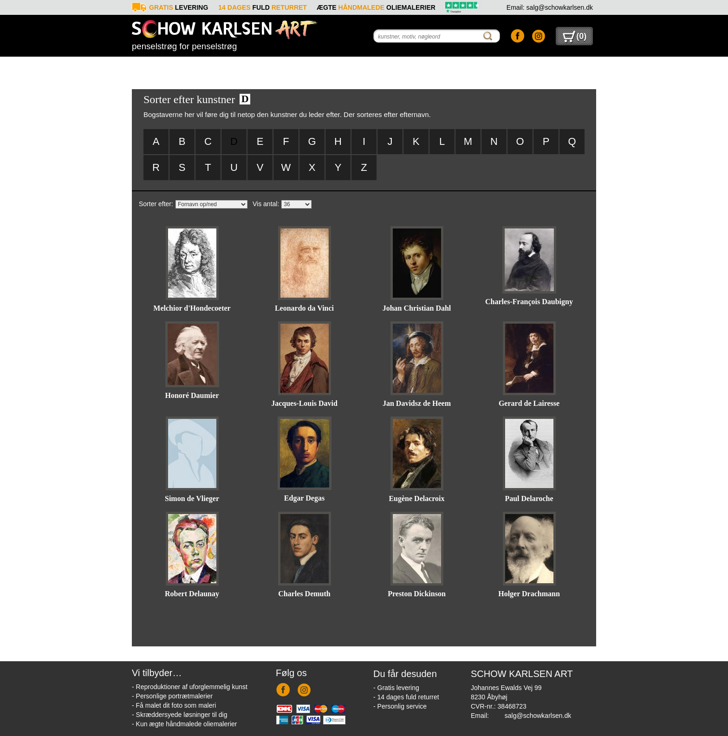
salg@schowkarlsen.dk (538, 715)
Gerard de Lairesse (529, 403)
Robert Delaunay (192, 594)
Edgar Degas (304, 498)
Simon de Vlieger (192, 498)
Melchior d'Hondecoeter (191, 308)
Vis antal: (266, 204)
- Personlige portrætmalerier (172, 696)
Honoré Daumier (192, 395)
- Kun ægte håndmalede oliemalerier (184, 724)
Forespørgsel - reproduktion (402, 67)
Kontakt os (557, 67)
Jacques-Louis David (304, 403)
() (574, 36)
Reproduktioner (170, 67)
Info (480, 67)
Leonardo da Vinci (304, 308)
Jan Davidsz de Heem (417, 403)
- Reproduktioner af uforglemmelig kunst (189, 686)
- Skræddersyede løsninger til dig (179, 714)
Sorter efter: (156, 204)
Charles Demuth (304, 594)
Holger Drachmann (529, 594)
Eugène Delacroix (416, 498)
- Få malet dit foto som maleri (174, 705)
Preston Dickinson (417, 594)
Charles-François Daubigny (529, 302)
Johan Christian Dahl (417, 308)
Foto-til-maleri (325, 67)
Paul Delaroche (529, 498)
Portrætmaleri (248, 67)
